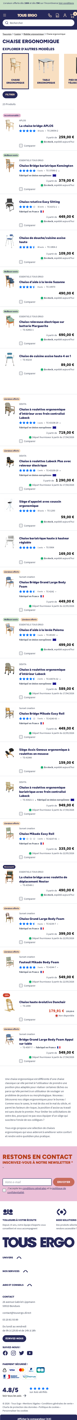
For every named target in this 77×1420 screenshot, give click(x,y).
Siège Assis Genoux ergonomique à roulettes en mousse (44, 752)
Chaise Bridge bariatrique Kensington (46, 166)
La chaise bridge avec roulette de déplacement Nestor (43, 879)
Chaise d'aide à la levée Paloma (41, 630)
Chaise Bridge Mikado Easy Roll (41, 713)
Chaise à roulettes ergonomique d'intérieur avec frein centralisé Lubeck (42, 414)
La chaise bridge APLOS (36, 126)
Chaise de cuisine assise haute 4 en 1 (45, 356)
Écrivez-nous (14, 1338)
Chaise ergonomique (15, 81)
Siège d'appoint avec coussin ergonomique (40, 504)
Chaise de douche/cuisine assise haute (42, 240)
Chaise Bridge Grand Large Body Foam (42, 584)
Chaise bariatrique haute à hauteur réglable (44, 540)
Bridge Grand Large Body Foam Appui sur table (46, 1042)
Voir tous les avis (15, 1396)
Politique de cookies (49, 1407)
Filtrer (10, 94)
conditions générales (34, 1188)
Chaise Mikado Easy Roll (36, 834)
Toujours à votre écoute (19, 1220)
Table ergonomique (46, 81)
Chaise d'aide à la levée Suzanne (42, 282)
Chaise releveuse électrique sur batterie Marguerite (41, 324)
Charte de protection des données (20, 1407)
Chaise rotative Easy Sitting (39, 202)
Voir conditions (66, 3)
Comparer (30, 145)
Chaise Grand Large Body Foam (41, 919)
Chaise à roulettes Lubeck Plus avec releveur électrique (45, 463)
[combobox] (38, 22)
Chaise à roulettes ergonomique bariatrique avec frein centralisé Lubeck (42, 792)
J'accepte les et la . (36, 1190)
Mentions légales (31, 1403)
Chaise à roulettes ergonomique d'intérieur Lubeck (42, 672)
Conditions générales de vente (57, 1403)
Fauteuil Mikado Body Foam (39, 962)
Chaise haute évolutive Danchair (42, 1002)
